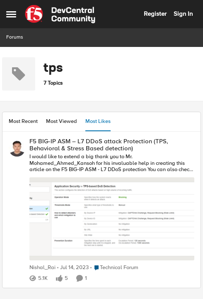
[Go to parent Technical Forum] (114, 268)
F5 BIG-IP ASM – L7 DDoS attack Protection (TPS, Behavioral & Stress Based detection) (98, 145)
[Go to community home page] (60, 14)
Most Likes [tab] (98, 121)
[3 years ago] (73, 268)
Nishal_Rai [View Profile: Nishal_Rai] (42, 268)
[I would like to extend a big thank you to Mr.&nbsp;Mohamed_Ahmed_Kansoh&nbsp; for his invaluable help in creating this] (111, 208)
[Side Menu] (11, 14)
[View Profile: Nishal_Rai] (17, 148)
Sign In (183, 13)
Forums (14, 37)
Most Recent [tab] (23, 121)
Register (155, 13)
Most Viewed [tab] (61, 121)
